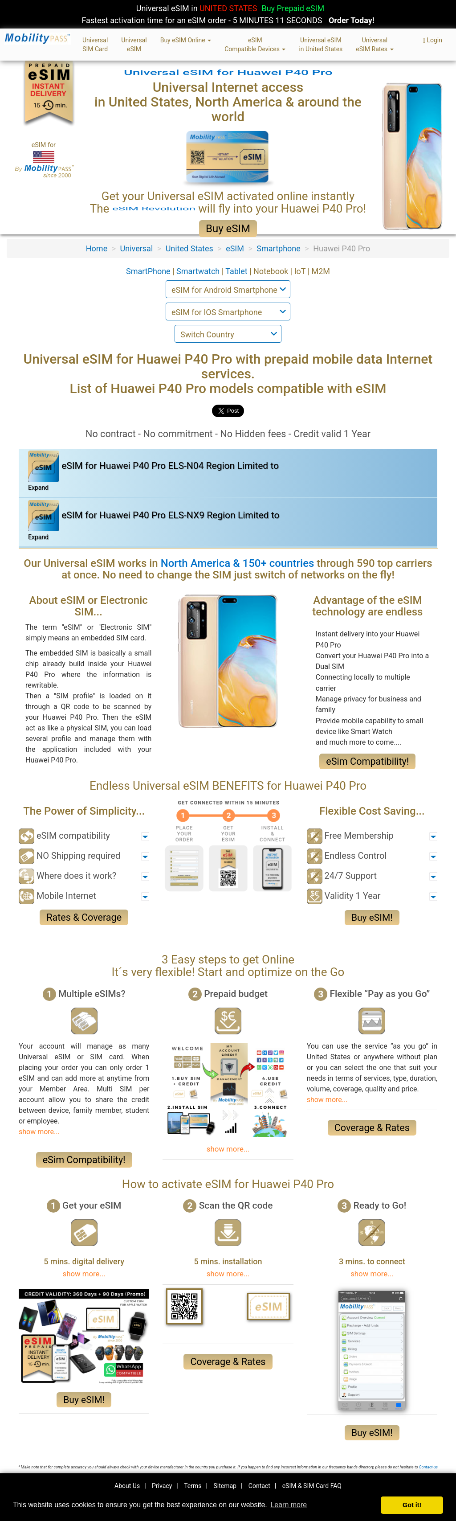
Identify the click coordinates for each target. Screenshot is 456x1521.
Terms (192, 1485)
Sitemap (224, 1485)
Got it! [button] (412, 1505)
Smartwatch (199, 271)
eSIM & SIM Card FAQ (312, 1485)
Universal (136, 248)
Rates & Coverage (84, 917)
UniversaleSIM (134, 45)
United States (189, 248)
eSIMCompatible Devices (254, 45)
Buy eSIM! (372, 917)
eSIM (235, 248)
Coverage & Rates (372, 1127)
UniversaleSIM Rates (374, 45)
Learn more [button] (288, 1505)
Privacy (162, 1485)
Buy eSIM (228, 228)
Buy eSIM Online (186, 40)
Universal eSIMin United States (320, 45)
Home (96, 248)
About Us (127, 1485)
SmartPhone (149, 271)
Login (432, 40)
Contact (259, 1485)
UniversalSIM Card (95, 45)
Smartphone (278, 248)
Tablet (237, 271)
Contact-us (428, 1467)
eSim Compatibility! (367, 761)
